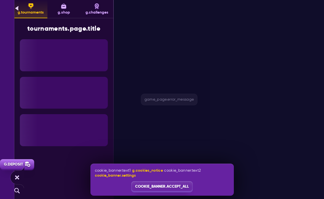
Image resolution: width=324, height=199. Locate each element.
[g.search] (17, 191)
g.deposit (17, 164)
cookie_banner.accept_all (162, 186)
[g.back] (17, 8)
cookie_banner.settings (115, 175)
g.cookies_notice (147, 170)
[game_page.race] (17, 177)
